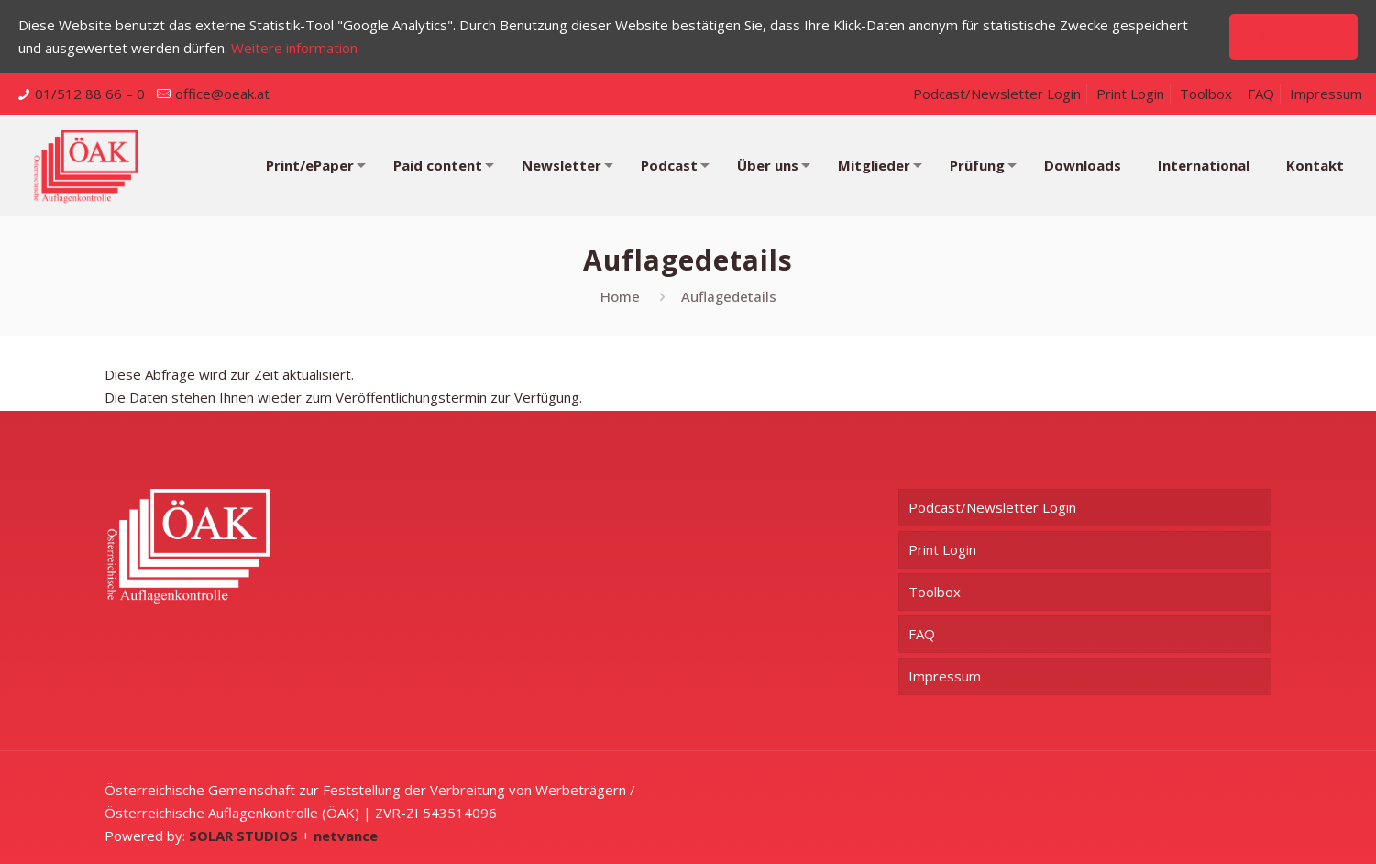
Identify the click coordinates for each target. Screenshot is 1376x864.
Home (620, 296)
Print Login (1130, 93)
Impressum (1326, 93)
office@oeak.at (222, 93)
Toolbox (1206, 93)
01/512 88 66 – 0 (90, 93)
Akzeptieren (1293, 36)
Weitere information (294, 48)
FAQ (1261, 93)
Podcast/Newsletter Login (997, 93)
